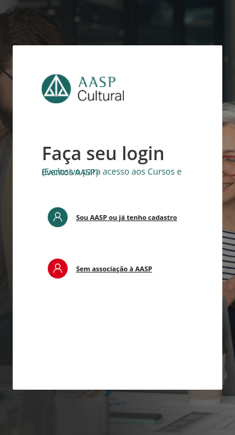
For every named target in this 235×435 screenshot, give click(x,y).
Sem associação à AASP (114, 268)
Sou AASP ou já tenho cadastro (126, 217)
